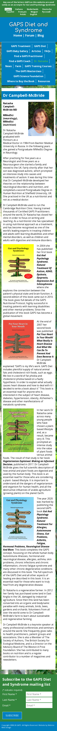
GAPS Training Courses (38, 66)
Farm (18, 66)
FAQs (47, 51)
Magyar (34, 11)
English (33, 14)
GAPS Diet (40, 46)
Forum (29, 35)
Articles (36, 51)
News (8, 66)
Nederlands (32, 9)
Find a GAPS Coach (19, 61)
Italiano (19, 9)
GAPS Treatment (21, 46)
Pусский (46, 11)
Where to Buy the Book (20, 81)
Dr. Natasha (41, 61)
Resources (44, 81)
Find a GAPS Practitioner (28, 56)
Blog (40, 35)
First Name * (9, 694)
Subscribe (12, 715)
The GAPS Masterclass (28, 71)
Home (17, 35)
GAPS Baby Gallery (17, 51)
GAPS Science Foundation (28, 76)
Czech (8, 9)
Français (22, 11)
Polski (23, 14)
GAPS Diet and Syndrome (28, 27)
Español (10, 11)
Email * (6, 705)
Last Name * (9, 699)
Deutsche (47, 9)
